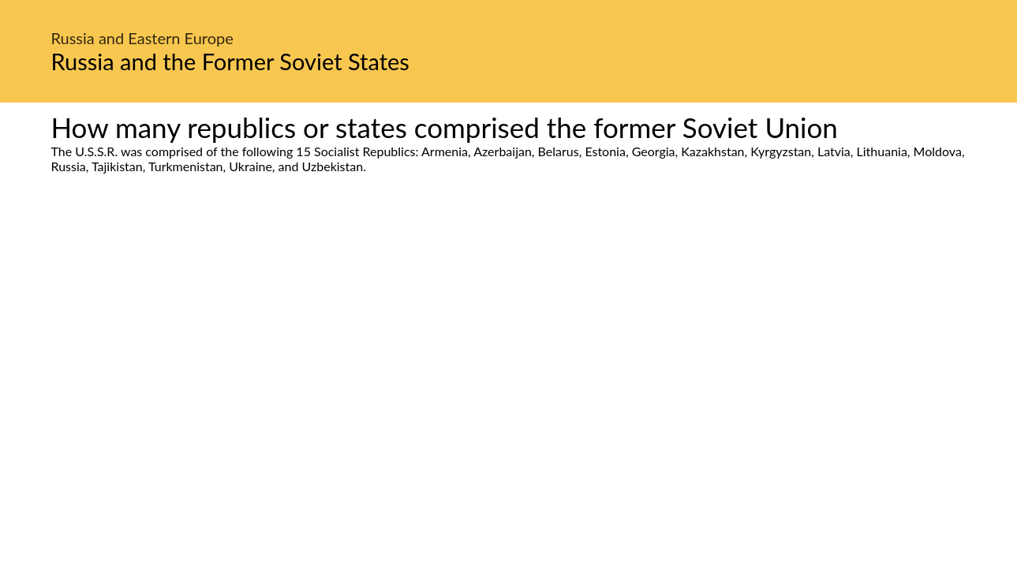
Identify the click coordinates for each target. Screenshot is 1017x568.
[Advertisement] (509, 321)
